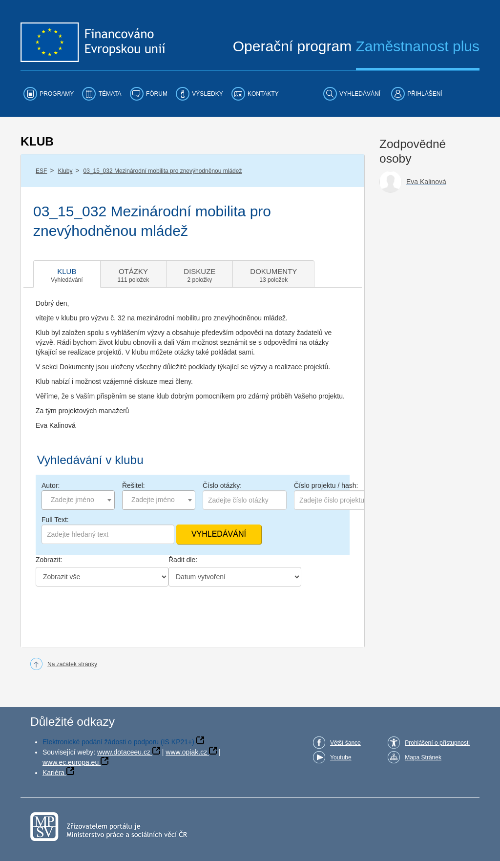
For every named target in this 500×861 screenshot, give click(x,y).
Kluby (65, 171)
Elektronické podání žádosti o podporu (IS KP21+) (118, 742)
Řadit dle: (182, 560)
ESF (41, 171)
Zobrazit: (49, 560)
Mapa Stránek (423, 757)
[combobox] (78, 500)
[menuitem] (49, 94)
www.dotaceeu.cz (123, 752)
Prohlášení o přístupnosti (437, 742)
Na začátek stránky (72, 664)
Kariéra (53, 773)
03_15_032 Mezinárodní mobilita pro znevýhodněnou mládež (162, 171)
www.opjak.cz (186, 752)
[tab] (67, 274)
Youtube (341, 757)
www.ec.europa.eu (70, 762)
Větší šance (345, 742)
